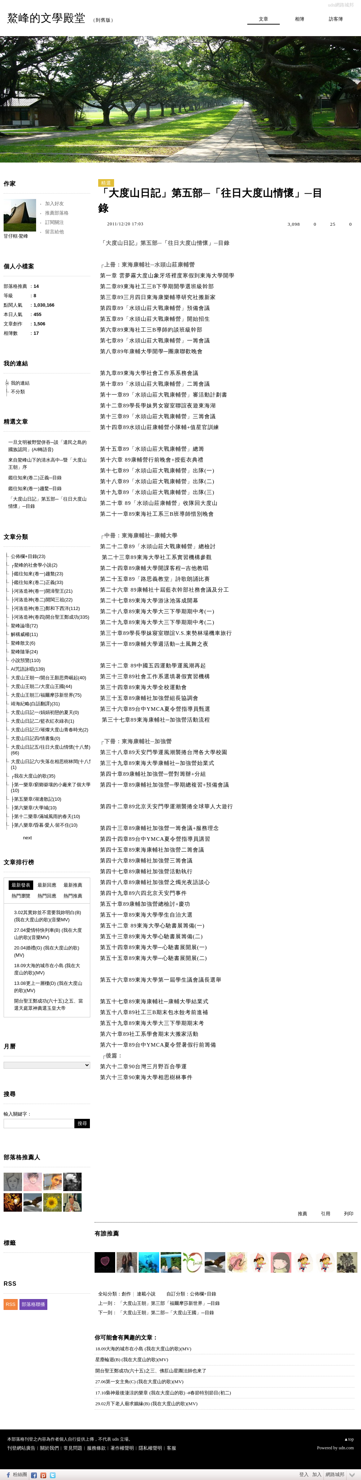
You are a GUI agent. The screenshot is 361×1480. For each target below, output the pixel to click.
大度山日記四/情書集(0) (35, 738)
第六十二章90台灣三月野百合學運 (144, 1066)
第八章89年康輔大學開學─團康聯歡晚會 (151, 351)
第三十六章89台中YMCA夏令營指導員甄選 (155, 709)
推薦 (302, 1213)
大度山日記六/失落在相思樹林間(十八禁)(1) (53, 764)
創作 (126, 1294)
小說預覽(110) (25, 660)
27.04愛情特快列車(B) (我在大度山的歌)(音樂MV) (48, 933)
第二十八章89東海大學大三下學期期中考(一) (158, 611)
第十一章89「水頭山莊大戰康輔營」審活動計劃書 (163, 395)
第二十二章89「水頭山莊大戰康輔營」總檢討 (158, 546)
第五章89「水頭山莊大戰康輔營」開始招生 (155, 319)
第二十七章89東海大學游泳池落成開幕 (150, 600)
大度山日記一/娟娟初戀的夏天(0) (45, 712)
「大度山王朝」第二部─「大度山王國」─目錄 (166, 1312)
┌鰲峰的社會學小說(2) (34, 565)
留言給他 (54, 231)
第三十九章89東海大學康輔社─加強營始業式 (158, 763)
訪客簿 (336, 19)
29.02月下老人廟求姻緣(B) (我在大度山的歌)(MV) (146, 1403)
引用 (325, 1213)
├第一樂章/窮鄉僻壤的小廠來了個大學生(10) (53, 787)
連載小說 (146, 1294)
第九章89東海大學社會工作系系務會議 (149, 373)
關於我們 (49, 1448)
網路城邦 (335, 1474)
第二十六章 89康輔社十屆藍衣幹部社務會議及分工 (165, 590)
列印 (348, 1213)
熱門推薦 (73, 896)
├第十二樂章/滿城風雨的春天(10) (45, 816)
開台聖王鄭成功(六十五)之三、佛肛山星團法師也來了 (150, 1370)
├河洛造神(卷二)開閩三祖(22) (42, 599)
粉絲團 (20, 1474)
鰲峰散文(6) (23, 643)
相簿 (299, 19)
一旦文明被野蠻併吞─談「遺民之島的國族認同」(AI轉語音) (47, 446)
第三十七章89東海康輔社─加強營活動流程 (158, 720)
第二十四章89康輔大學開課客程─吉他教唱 (155, 568)
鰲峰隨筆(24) (24, 651)
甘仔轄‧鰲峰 (16, 236)
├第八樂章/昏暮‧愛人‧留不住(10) (44, 825)
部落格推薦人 (22, 1157)
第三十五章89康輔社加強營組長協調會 (150, 698)
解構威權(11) (24, 634)
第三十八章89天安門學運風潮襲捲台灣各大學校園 (164, 752)
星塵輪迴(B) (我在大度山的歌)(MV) (131, 1359)
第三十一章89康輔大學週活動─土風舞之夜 (156, 644)
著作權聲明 (122, 1448)
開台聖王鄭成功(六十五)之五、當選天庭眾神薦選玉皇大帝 (48, 1004)
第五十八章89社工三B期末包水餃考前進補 (155, 1012)
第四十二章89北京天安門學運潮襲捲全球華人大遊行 (168, 806)
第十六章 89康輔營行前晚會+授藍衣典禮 (152, 460)
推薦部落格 (57, 213)
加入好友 (54, 203)
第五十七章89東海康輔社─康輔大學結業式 (155, 1001)
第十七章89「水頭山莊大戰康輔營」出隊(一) (157, 470)
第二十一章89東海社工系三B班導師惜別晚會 (157, 514)
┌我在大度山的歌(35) (33, 776)
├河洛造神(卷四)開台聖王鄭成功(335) (50, 617)
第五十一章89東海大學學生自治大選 (147, 915)
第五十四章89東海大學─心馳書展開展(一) (154, 947)
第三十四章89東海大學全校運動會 (144, 687)
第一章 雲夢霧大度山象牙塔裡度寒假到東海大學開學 (167, 275)
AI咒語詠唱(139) (28, 669)
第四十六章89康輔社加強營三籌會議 (147, 861)
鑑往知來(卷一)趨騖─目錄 (35, 488)
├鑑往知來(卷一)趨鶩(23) (37, 573)
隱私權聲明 (150, 1448)
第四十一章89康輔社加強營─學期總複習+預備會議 (166, 785)
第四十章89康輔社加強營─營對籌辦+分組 (154, 774)
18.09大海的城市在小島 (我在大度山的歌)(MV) (143, 1348)
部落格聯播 (33, 1304)
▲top (349, 1439)
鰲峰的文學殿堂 (46, 18)
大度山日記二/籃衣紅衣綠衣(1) (42, 721)
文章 (263, 19)
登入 (304, 1474)
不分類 (18, 391)
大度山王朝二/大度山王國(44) (41, 686)
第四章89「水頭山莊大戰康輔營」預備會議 (155, 308)
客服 (171, 1448)
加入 (317, 1474)
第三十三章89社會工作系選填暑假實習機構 (156, 676)
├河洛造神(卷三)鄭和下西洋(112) (45, 608)
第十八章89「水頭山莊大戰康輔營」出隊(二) (157, 481)
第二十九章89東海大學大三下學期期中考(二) (158, 622)
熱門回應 (47, 896)
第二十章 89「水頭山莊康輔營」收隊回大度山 (159, 503)
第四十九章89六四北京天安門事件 (144, 893)
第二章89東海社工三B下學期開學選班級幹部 (157, 286)
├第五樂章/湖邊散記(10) (36, 799)
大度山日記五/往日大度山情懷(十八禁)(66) (50, 750)
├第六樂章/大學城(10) (34, 807)
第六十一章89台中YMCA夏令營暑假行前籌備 (158, 1045)
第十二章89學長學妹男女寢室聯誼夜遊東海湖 (158, 405)
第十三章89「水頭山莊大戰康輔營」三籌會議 (158, 416)
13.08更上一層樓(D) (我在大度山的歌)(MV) (48, 987)
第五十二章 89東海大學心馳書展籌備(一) (153, 926)
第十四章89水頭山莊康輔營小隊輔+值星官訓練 (159, 427)
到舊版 (103, 20)
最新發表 (21, 885)
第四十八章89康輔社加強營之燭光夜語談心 (156, 882)
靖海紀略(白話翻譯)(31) (35, 703)
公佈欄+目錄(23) (28, 556)
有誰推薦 (107, 1233)
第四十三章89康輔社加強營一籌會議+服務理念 (160, 828)
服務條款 (96, 1448)
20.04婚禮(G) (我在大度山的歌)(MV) (46, 951)
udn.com (346, 1447)
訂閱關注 (54, 222)
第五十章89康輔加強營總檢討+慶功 (146, 904)
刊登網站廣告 (21, 1448)
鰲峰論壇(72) (24, 625)
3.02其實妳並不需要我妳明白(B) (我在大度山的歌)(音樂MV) (47, 916)
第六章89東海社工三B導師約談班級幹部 (151, 330)
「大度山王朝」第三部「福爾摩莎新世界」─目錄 (169, 1303)
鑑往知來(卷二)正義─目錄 (35, 477)
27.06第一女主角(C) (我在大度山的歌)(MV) (139, 1381)
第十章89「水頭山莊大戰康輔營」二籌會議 (155, 384)
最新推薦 (73, 885)
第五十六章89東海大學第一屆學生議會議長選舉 (162, 980)
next (27, 837)
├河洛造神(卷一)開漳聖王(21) (42, 591)
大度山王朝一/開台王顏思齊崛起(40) (48, 677)
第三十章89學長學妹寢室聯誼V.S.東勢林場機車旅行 (167, 633)
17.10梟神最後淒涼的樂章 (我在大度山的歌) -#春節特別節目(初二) (163, 1392)
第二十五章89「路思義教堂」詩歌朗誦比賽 (156, 579)
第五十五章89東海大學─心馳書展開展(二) (155, 958)
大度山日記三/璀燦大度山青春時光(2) (49, 729)
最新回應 (47, 885)
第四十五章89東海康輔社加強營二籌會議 (153, 850)
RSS (11, 1304)
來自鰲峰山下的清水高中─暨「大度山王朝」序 (47, 463)
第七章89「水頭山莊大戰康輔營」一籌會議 (155, 340)
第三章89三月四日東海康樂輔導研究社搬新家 (158, 297)
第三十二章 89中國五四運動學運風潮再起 (154, 665)
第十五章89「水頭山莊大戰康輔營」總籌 (152, 449)
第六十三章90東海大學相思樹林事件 (147, 1077)
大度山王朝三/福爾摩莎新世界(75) (46, 695)
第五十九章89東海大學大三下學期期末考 (153, 1023)
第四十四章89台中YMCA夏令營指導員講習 (156, 839)
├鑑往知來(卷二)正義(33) (37, 582)
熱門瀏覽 (21, 896)
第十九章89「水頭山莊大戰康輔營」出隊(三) (157, 492)
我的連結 (20, 383)
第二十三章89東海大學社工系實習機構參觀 (158, 557)
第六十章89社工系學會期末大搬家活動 (150, 1034)
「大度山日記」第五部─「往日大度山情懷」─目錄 (47, 502)
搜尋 (82, 1123)
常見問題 (73, 1448)
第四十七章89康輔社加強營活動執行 (147, 871)
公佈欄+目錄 (203, 1294)
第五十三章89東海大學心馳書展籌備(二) (152, 936)
